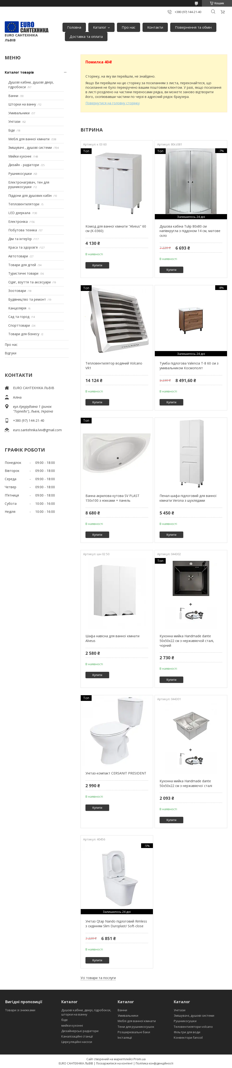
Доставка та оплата (86, 36)
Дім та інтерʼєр (20, 239)
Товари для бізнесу (23, 334)
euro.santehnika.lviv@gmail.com (37, 430)
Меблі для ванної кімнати (28, 139)
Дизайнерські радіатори (79, 1031)
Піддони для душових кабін (30, 195)
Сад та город (18, 316)
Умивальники (19, 113)
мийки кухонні (72, 1025)
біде (64, 1020)
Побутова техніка (22, 230)
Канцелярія (17, 308)
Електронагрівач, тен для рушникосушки (28, 184)
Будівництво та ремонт (27, 299)
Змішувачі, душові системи (194, 1015)
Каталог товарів (19, 72)
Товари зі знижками (20, 1010)
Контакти (155, 27)
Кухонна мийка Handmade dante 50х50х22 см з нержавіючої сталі (186, 783)
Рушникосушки (20, 173)
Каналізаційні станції (77, 1036)
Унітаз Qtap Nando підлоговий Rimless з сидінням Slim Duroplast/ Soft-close (116, 923)
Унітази (14, 121)
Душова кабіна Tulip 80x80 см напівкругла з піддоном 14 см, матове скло (190, 231)
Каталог (99, 27)
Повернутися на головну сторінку (112, 103)
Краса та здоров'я (23, 247)
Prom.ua (140, 1059)
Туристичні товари (23, 273)
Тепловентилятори (23, 204)
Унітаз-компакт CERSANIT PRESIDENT (115, 773)
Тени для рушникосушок (136, 1026)
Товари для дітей (22, 265)
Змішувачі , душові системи (30, 147)
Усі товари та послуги (98, 978)
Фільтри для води (187, 1032)
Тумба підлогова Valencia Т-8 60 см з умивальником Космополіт (189, 365)
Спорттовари (19, 325)
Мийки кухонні (19, 156)
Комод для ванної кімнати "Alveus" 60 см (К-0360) (115, 228)
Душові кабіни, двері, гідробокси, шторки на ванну (86, 1012)
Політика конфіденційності (154, 1063)
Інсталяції (125, 1037)
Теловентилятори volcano (193, 1026)
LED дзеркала (19, 213)
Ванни (13, 95)
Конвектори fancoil (188, 1037)
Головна (74, 27)
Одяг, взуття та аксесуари (29, 282)
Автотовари (18, 256)
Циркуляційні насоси (76, 1042)
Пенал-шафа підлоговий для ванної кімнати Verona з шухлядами (188, 498)
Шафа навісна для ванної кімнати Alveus (112, 638)
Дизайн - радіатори (23, 165)
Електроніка (18, 221)
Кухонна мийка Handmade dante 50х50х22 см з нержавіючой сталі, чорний (187, 640)
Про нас (128, 27)
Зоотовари (17, 290)
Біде (11, 130)
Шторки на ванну (22, 104)
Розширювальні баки (134, 1032)
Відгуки (10, 353)
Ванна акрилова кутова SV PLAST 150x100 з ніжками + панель (112, 498)
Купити (97, 265)
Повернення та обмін (193, 27)
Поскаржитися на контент (114, 1063)
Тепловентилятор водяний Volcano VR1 (113, 365)
